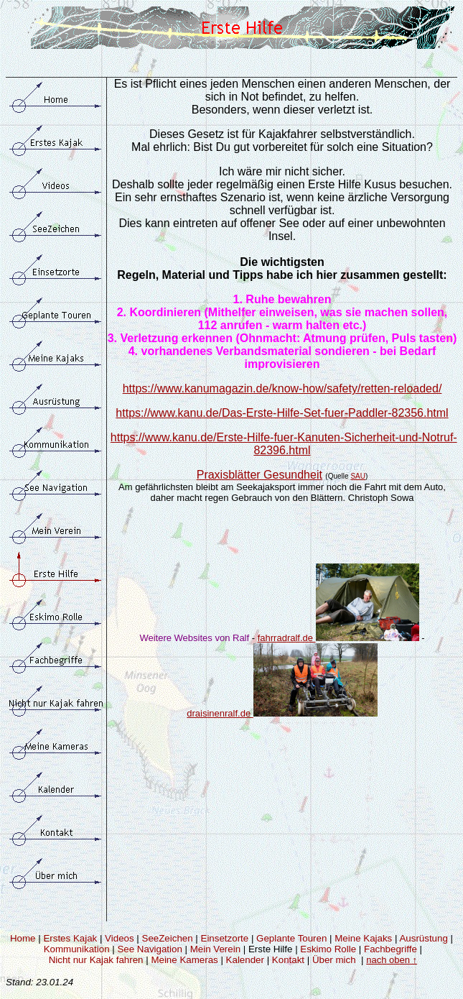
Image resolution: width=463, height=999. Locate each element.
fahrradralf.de (338, 637)
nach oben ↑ (391, 959)
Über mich (334, 959)
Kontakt (288, 959)
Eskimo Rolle (328, 949)
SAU (357, 476)
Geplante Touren (291, 938)
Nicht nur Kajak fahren (96, 959)
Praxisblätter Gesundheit (259, 475)
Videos (119, 938)
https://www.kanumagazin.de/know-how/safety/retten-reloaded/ (282, 388)
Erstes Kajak (70, 938)
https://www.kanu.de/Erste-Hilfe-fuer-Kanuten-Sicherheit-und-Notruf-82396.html (284, 443)
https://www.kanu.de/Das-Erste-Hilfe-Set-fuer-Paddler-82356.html (282, 413)
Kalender (245, 959)
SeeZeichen (167, 938)
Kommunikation (77, 949)
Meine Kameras (184, 959)
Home (23, 938)
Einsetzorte (225, 938)
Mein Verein (215, 949)
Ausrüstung (423, 938)
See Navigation (149, 949)
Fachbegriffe (390, 949)
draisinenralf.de (220, 713)
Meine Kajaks (363, 938)
